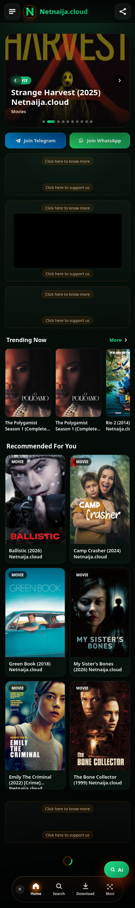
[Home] (30, 11)
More (119, 340)
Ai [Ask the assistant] (116, 870)
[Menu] (12, 11)
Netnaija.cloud (64, 11)
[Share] (123, 11)
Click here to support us (67, 187)
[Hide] (19, 889)
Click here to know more (67, 161)
